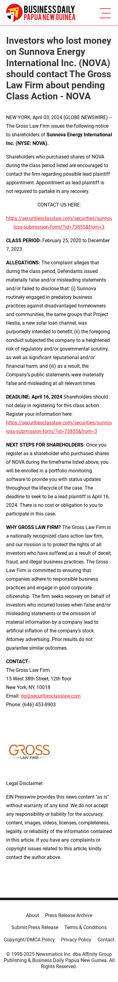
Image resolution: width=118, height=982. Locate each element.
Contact (105, 940)
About (32, 915)
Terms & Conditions (85, 927)
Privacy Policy (76, 940)
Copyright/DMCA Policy (29, 940)
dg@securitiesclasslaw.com (51, 696)
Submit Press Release (34, 927)
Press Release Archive (68, 915)
